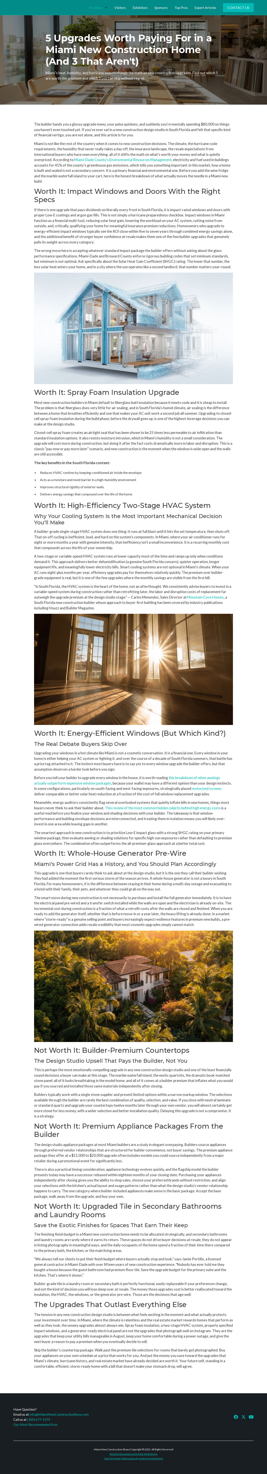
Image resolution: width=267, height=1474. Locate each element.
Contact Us (238, 7)
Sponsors (161, 7)
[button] (98, 7)
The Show (95, 7)
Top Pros (181, 7)
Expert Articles (205, 7)
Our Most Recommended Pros (35, 1424)
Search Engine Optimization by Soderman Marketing (133, 1458)
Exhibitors (140, 7)
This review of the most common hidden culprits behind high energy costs (162, 808)
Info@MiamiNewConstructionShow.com (59, 1414)
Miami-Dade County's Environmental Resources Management (123, 159)
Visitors (120, 7)
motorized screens (207, 788)
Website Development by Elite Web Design (133, 1454)
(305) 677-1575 (38, 1419)
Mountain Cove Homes (205, 597)
